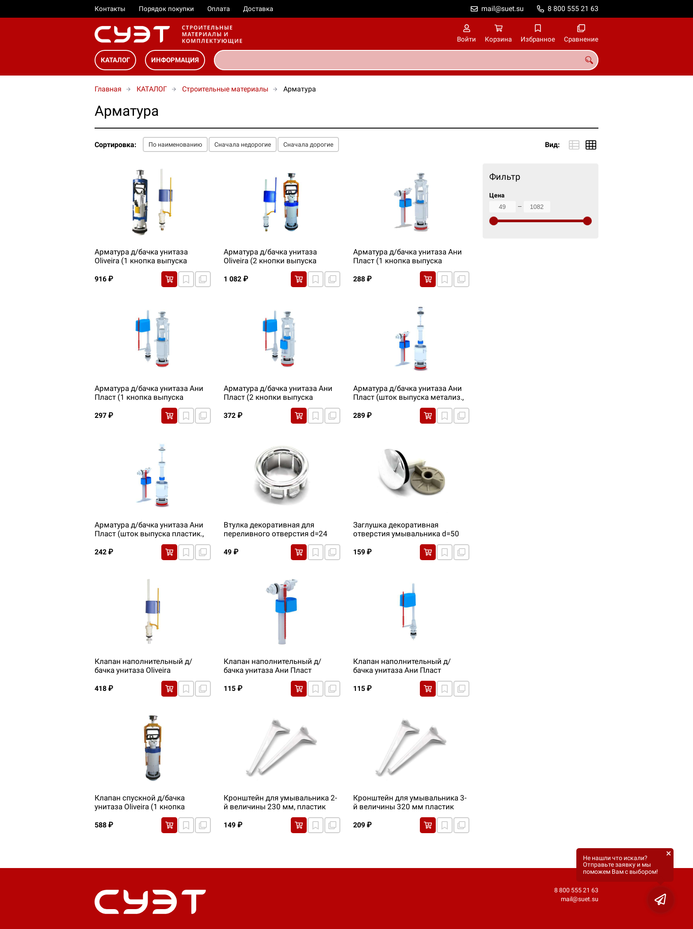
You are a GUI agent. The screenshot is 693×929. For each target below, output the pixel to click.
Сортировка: (116, 144)
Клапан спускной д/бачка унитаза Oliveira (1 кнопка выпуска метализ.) (140, 802)
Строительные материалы (225, 89)
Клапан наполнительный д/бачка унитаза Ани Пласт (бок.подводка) (272, 666)
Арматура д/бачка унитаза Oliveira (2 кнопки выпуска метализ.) (270, 256)
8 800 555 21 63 (573, 8)
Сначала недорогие (242, 144)
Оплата (218, 9)
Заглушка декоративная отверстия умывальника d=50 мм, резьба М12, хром (406, 529)
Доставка (258, 9)
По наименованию (175, 144)
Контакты (110, 9)
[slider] (493, 220)
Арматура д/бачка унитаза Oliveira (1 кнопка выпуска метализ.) (141, 256)
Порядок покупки (166, 9)
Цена (497, 195)
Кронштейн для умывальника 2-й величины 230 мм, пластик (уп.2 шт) (280, 802)
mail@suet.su (502, 8)
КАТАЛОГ (115, 60)
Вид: (552, 144)
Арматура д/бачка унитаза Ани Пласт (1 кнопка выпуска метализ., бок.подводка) (407, 256)
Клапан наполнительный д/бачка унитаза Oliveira (143, 666)
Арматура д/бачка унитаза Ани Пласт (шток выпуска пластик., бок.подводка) (149, 529)
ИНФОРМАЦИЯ (175, 60)
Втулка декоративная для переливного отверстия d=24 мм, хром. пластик (275, 529)
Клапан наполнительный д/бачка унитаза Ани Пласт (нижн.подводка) (402, 666)
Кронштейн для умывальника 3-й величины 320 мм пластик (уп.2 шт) (410, 802)
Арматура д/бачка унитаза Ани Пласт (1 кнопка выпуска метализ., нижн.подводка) (149, 393)
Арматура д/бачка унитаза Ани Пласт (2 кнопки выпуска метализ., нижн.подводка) (278, 393)
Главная (108, 89)
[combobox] (406, 60)
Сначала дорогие (308, 144)
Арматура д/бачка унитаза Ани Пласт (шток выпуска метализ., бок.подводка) (408, 393)
